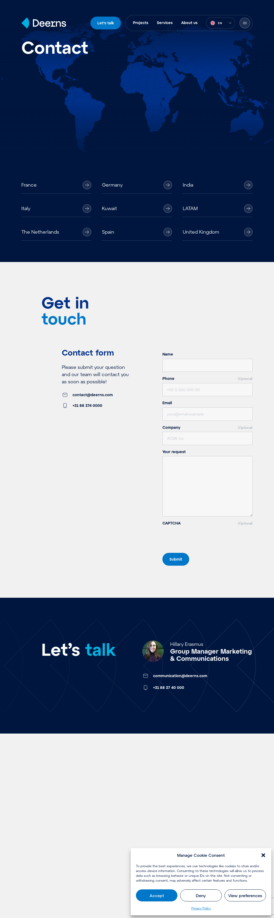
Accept (157, 895)
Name (167, 354)
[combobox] (220, 23)
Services (165, 22)
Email (167, 402)
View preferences (245, 895)
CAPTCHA (207, 523)
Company (207, 427)
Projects (140, 22)
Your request (174, 451)
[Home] (43, 23)
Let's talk (105, 23)
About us (189, 22)
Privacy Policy (201, 908)
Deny (201, 895)
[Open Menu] (244, 23)
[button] (263, 855)
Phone (207, 378)
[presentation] (203, 550)
